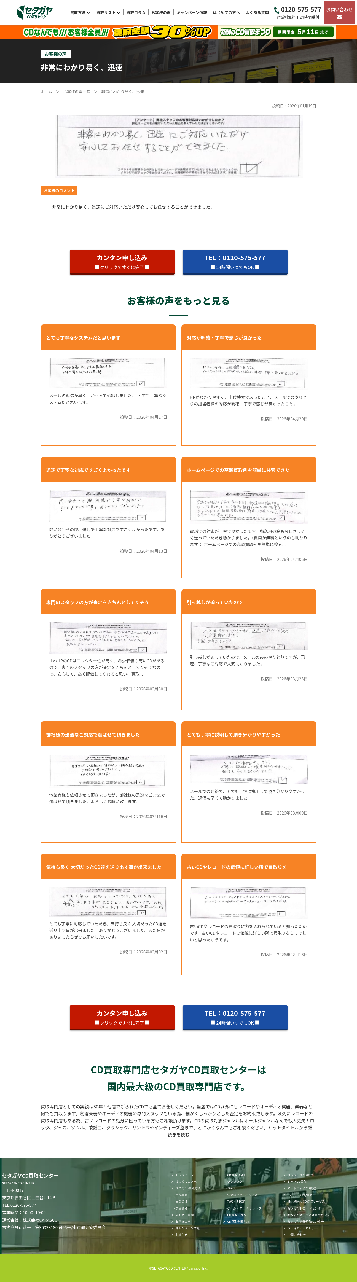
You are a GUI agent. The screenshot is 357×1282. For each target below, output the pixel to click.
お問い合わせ (339, 12)
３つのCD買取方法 (188, 1188)
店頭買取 (182, 1208)
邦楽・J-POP (236, 1201)
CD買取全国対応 (238, 1221)
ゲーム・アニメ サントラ (244, 1208)
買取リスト (108, 12)
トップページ (184, 1175)
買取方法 (80, 12)
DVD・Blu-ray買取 (300, 1194)
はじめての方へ (226, 12)
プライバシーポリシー (303, 1228)
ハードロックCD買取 (302, 1188)
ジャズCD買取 (297, 1181)
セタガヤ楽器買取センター (306, 1221)
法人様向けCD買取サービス (306, 1201)
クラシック (234, 1181)
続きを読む (178, 1134)
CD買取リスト (236, 1175)
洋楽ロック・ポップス (242, 1194)
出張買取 (182, 1201)
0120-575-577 (297, 12)
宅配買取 (182, 1194)
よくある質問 (257, 12)
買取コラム (136, 12)
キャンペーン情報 (191, 12)
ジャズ (231, 1188)
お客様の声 (161, 12)
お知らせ (181, 1234)
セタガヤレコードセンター (306, 1208)
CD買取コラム (236, 1215)
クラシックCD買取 (300, 1175)
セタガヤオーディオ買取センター (310, 1215)
